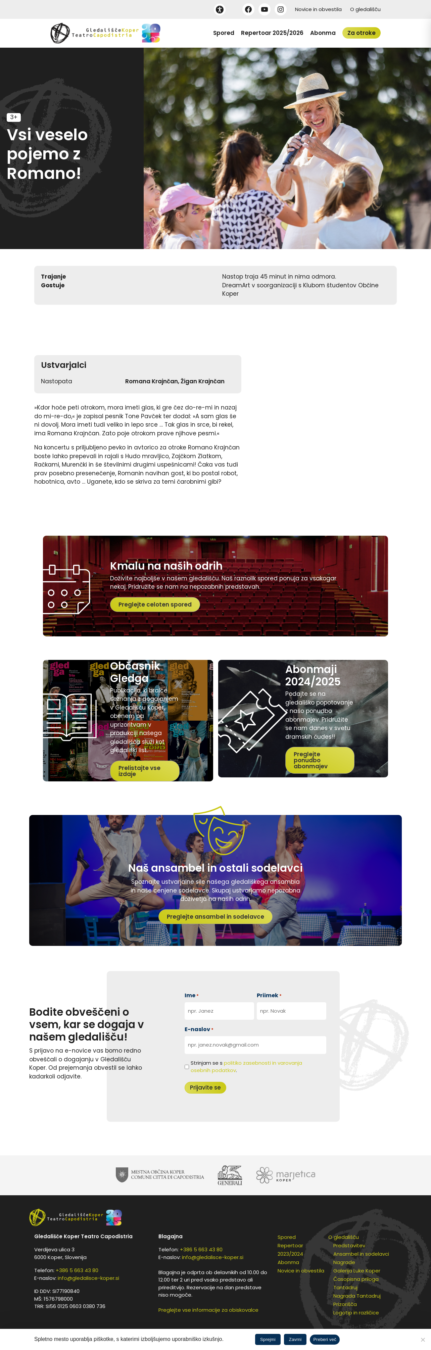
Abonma (323, 33)
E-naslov (199, 1029)
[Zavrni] (422, 1339)
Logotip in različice (356, 1312)
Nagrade (344, 1262)
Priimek (269, 995)
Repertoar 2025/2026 (272, 33)
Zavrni (295, 1339)
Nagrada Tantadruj (357, 1295)
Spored (223, 33)
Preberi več (324, 1339)
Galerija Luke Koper (356, 1270)
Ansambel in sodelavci (361, 1253)
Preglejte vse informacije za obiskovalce (208, 1309)
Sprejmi (268, 1339)
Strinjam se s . (246, 1066)
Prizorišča (345, 1304)
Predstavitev (349, 1245)
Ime (192, 995)
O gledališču (365, 9)
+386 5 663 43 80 (77, 1270)
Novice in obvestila (318, 9)
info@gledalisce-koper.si (88, 1278)
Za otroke (361, 33)
